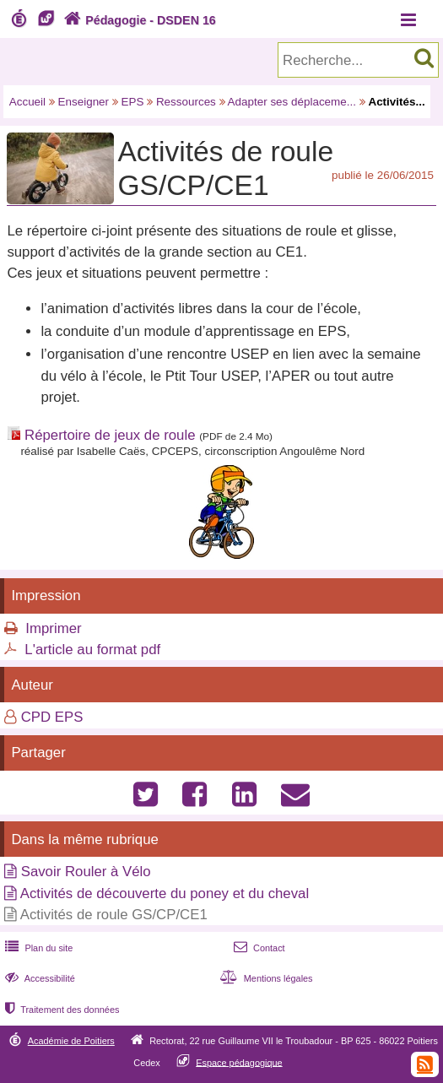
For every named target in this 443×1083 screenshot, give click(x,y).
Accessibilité (38, 978)
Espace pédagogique (239, 1062)
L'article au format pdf (92, 650)
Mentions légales (265, 978)
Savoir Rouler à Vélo (86, 872)
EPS (133, 101)
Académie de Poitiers (71, 1041)
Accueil (27, 101)
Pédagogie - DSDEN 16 (138, 20)
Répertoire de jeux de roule (109, 435)
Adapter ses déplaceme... (292, 101)
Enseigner (84, 101)
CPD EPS (52, 717)
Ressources (186, 101)
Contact (257, 948)
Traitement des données (60, 1009)
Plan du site (37, 948)
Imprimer (53, 628)
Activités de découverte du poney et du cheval (164, 893)
